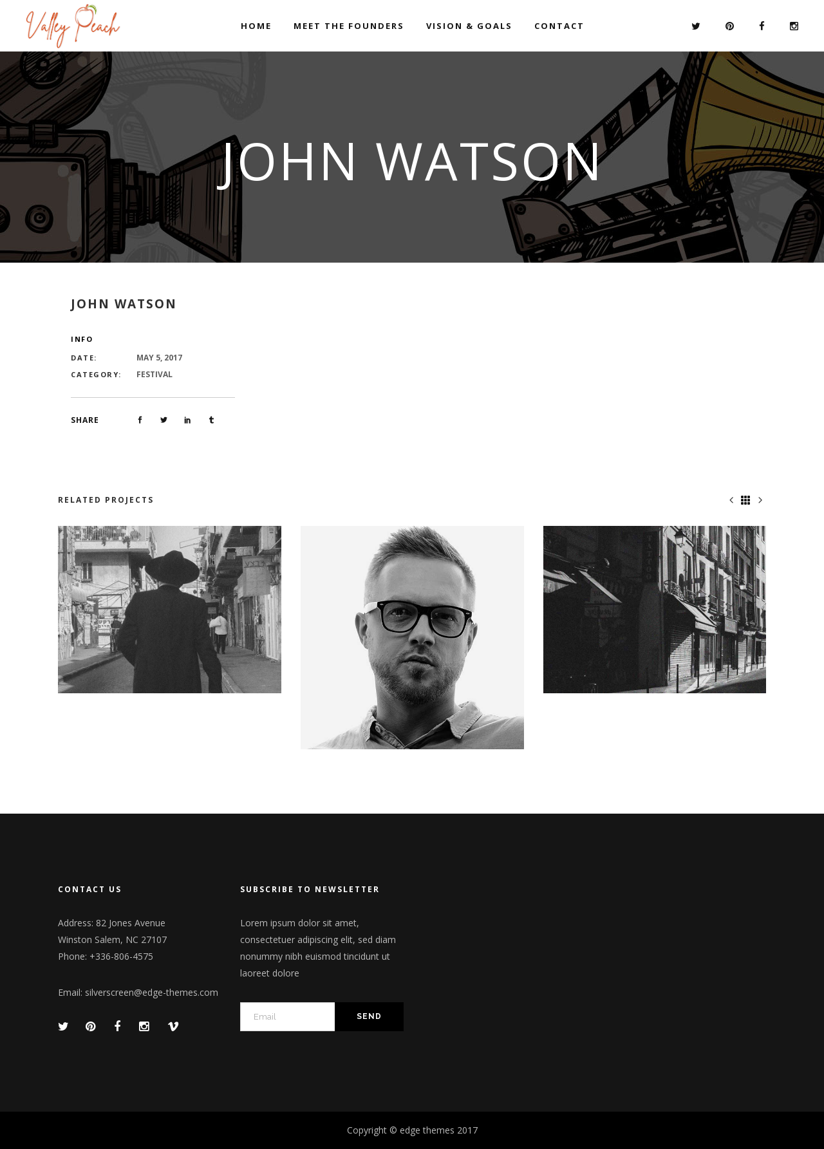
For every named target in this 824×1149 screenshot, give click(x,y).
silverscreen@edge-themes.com (151, 992)
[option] (169, 609)
